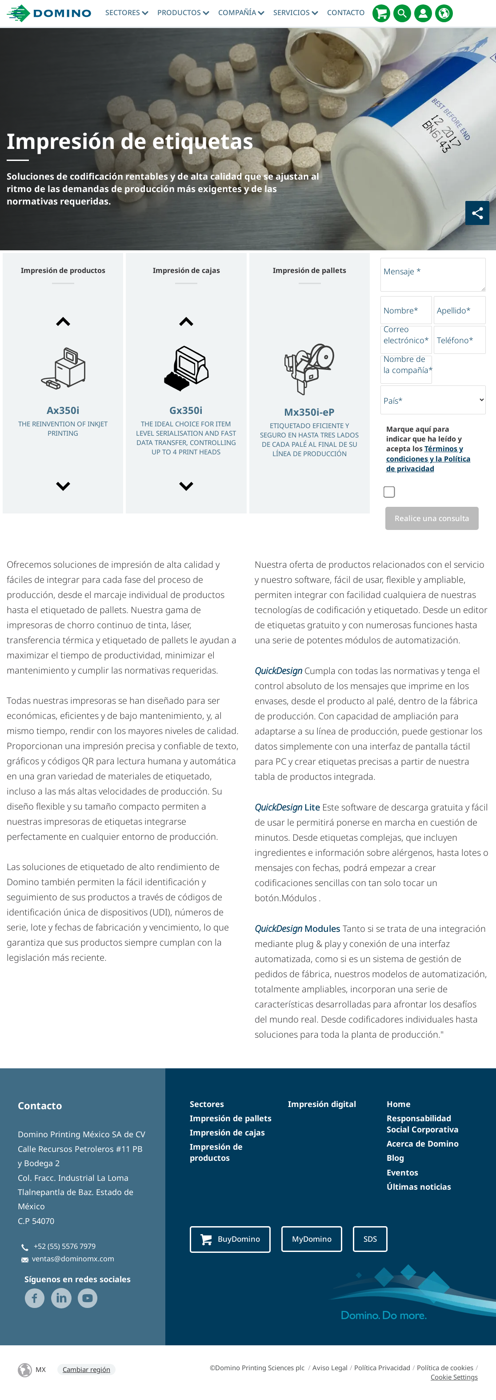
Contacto (346, 12)
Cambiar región (86, 1369)
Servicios (295, 12)
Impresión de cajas (227, 1132)
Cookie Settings (454, 1377)
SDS (375, 1239)
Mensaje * (402, 271)
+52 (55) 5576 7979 (65, 1247)
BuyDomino (231, 1240)
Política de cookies (445, 1368)
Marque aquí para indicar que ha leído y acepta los (428, 449)
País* (393, 400)
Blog (395, 1158)
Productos (183, 12)
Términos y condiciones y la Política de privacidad (428, 458)
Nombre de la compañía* (408, 364)
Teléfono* (455, 340)
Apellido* (454, 310)
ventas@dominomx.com (73, 1259)
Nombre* (401, 310)
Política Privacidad (382, 1368)
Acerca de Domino (423, 1144)
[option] (62, 404)
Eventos (402, 1172)
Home (399, 1104)
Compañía (241, 12)
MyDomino (315, 1239)
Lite (287, 808)
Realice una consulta (430, 518)
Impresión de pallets (231, 1118)
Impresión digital (322, 1104)
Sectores (126, 12)
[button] (62, 321)
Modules (299, 929)
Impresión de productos (216, 1152)
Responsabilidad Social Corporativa (423, 1124)
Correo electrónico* (406, 334)
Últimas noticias (419, 1187)
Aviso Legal (330, 1368)
